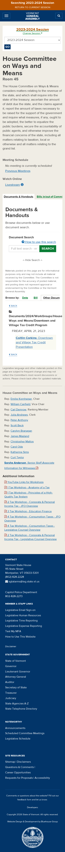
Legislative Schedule (17, 738)
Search (48, 249)
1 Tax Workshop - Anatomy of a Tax (27, 487)
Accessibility (42, 778)
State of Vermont (15, 661)
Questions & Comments (19, 767)
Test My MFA (13, 631)
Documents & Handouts (18, 196)
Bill (36, 297)
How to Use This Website (20, 636)
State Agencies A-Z (17, 703)
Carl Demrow (18, 409)
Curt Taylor (17, 457)
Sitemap (10, 762)
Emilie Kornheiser (21, 399)
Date (25, 297)
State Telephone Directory (21, 708)
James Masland (20, 436)
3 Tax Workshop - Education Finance (28, 511)
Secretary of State (16, 687)
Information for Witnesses (21, 468)
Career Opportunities (18, 772)
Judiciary (10, 698)
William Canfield (20, 404)
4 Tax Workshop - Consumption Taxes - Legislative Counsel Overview (29, 528)
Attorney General (15, 676)
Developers (32, 807)
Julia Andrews (19, 414)
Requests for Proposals (19, 778)
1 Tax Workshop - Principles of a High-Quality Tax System (28, 494)
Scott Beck (17, 425)
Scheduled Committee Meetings (24, 733)
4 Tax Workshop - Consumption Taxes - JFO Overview (32, 518)
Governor (10, 666)
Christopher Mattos (22, 441)
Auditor (9, 682)
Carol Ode (17, 446)
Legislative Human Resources (23, 615)
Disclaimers (24, 762)
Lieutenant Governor (17, 671)
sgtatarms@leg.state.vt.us (22, 581)
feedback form (24, 799)
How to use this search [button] (39, 242)
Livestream (12, 185)
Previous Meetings (17, 171)
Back (13, 305)
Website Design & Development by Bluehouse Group (32, 821)
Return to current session (32, 7)
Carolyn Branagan (21, 431)
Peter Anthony (19, 420)
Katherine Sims (20, 452)
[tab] (19, 197)
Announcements (15, 728)
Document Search (32, 239)
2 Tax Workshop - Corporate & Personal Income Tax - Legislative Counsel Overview (30, 537)
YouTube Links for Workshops (24, 482)
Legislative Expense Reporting (23, 626)
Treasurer (11, 693)
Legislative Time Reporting (21, 620)
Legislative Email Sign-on (20, 610)
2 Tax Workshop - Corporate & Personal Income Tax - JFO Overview (29, 504)
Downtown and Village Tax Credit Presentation (34, 342)
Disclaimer (10, 646)
